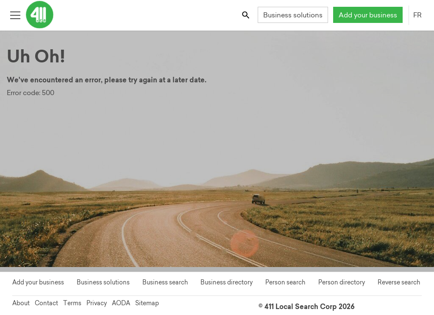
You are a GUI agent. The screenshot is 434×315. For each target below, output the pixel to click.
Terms (72, 303)
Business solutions (293, 15)
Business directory (226, 282)
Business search (165, 282)
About (21, 303)
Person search (285, 282)
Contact (46, 303)
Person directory (341, 282)
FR (417, 15)
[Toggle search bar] (246, 14)
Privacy (96, 303)
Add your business (368, 15)
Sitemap (147, 303)
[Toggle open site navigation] (15, 14)
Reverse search (399, 282)
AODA (121, 303)
